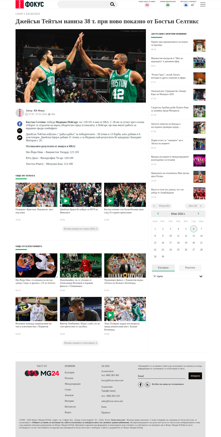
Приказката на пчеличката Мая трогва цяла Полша (170, 175)
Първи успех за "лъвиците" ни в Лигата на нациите (167, 142)
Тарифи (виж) (108, 391)
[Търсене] (81, 4)
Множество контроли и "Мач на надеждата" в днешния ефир (167, 60)
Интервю (69, 401)
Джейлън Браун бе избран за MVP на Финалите (79, 211)
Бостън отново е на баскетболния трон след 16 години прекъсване (124, 211)
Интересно (70, 406)
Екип (104, 407)
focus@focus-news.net (112, 380)
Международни (73, 384)
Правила (105, 412)
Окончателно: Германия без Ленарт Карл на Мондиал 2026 (168, 93)
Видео (68, 412)
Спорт (68, 389)
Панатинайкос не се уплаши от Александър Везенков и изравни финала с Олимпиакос (76, 283)
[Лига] (178, 276)
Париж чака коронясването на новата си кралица (169, 43)
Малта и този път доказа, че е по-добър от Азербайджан (167, 191)
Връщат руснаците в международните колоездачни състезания (170, 158)
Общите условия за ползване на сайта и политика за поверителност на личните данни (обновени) (80, 422)
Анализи (69, 395)
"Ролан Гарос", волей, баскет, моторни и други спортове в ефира (168, 76)
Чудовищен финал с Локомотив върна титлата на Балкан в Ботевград (123, 281)
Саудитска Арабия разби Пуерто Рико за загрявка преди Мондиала (170, 109)
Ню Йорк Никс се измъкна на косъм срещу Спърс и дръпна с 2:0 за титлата (35, 281)
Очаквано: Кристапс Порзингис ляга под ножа (34, 211)
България (69, 372)
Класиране (163, 267)
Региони (69, 378)
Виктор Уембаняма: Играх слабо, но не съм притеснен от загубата (80, 325)
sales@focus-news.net (112, 401)
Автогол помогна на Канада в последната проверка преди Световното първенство (165, 126)
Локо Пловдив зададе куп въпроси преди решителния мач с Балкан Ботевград (121, 326)
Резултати (190, 267)
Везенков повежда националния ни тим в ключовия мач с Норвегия (33, 325)
